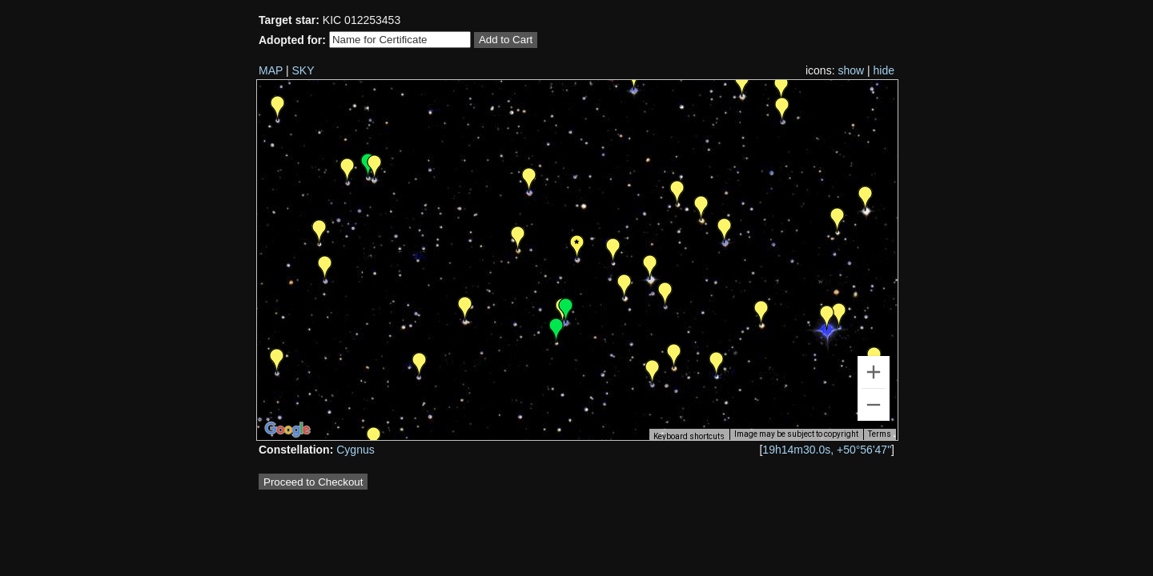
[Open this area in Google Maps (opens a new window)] (287, 429)
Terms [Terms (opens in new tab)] (879, 434)
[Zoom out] (874, 405)
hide (884, 70)
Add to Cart (505, 40)
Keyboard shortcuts (689, 436)
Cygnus (355, 449)
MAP (271, 70)
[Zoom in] (874, 372)
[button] (716, 364)
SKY (303, 70)
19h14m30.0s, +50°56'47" (826, 449)
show (851, 70)
